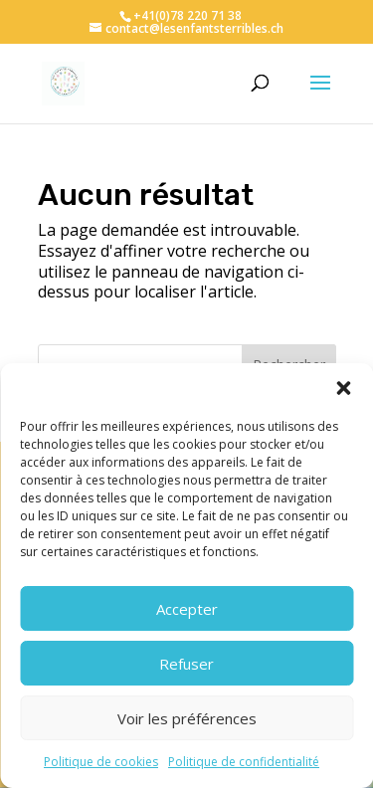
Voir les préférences (187, 718)
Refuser (186, 664)
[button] (343, 388)
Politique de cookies (101, 761)
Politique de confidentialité (243, 761)
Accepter (187, 609)
